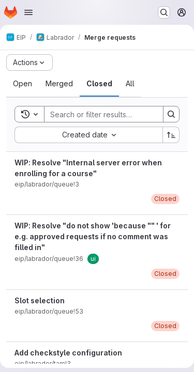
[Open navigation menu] (28, 12)
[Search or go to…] (164, 12)
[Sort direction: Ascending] (171, 135)
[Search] (112, 114)
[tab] (22, 84)
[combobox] (88, 135)
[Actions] (29, 62)
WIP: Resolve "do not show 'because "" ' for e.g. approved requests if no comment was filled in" (92, 236)
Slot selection (39, 300)
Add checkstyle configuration (68, 352)
